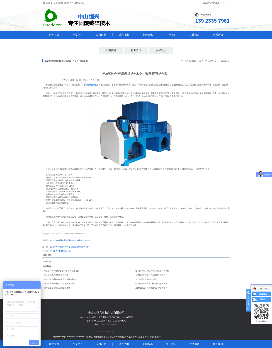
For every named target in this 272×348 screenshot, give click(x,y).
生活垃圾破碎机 (56, 240)
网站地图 (215, 3)
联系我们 (218, 34)
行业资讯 (136, 50)
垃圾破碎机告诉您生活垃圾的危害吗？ (60, 283)
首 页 (201, 61)
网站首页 (54, 34)
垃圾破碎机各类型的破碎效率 (56, 275)
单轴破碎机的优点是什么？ (61, 251)
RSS (222, 3)
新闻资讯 (148, 34)
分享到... (262, 299)
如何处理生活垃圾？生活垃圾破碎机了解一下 (154, 271)
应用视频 (124, 34)
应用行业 (101, 34)
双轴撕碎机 (68, 3)
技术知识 (161, 50)
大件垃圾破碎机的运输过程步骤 (57, 288)
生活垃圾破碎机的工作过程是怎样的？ (151, 275)
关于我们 (171, 34)
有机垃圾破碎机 (83, 240)
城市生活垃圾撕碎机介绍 (145, 279)
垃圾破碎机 (79, 3)
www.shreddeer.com (109, 324)
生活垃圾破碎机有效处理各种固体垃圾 (151, 288)
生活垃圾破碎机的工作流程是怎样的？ (151, 283)
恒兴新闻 (111, 50)
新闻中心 (212, 61)
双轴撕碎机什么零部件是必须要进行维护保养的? (70, 247)
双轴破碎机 (58, 3)
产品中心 (78, 34)
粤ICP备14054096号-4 (106, 332)
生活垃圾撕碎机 (70, 240)
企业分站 (207, 3)
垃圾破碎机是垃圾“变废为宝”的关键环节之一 (62, 271)
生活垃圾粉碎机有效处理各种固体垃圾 (60, 279)
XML (227, 3)
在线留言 (194, 34)
